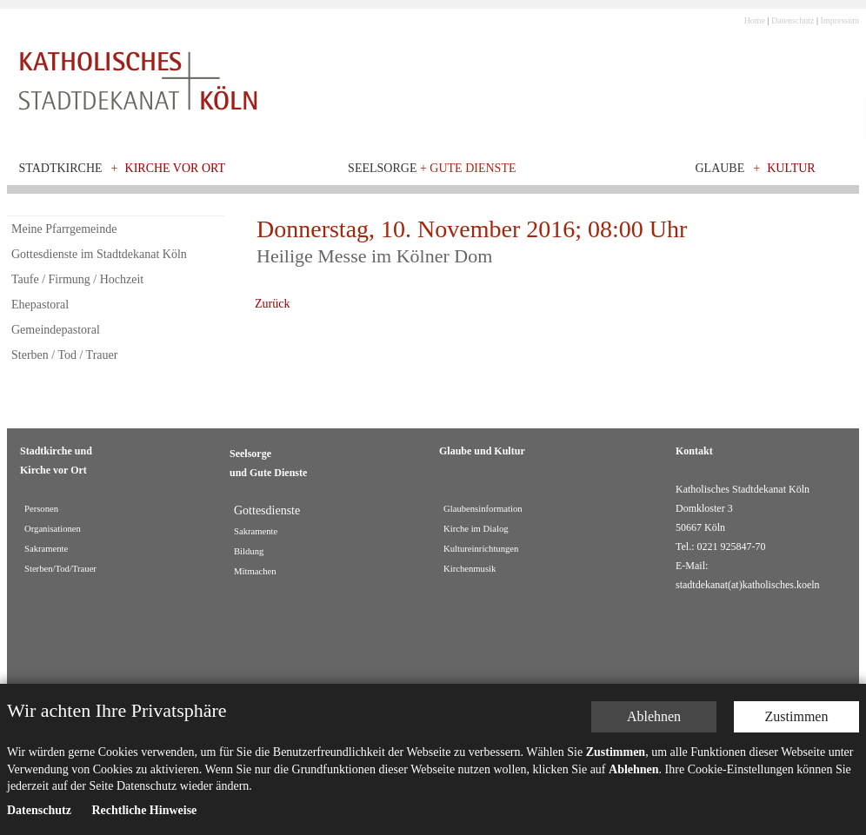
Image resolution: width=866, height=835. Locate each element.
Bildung (248, 551)
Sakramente (46, 548)
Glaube (719, 168)
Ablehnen (654, 642)
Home (754, 20)
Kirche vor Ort (175, 168)
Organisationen (52, 528)
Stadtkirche (61, 168)
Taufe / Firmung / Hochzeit (77, 279)
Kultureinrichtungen (480, 548)
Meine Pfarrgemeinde (64, 228)
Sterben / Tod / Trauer (64, 354)
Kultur (791, 168)
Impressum (840, 20)
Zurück (272, 303)
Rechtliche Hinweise (144, 736)
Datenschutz (792, 20)
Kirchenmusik (469, 568)
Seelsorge (432, 168)
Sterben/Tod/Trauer (60, 568)
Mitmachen (255, 571)
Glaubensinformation (483, 509)
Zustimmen (797, 642)
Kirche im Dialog (476, 528)
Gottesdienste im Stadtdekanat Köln (99, 254)
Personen (41, 509)
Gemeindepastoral (55, 329)
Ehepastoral (40, 304)
